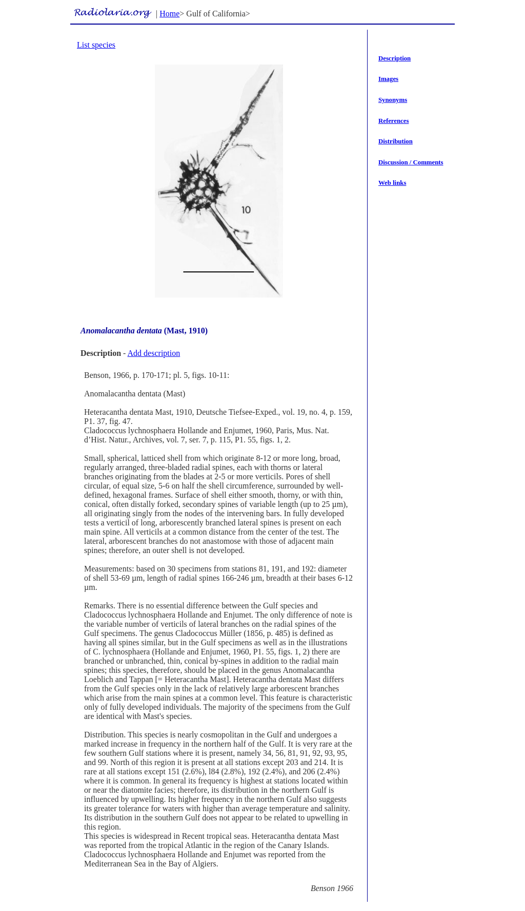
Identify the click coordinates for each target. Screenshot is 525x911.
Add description (154, 353)
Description (394, 58)
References (393, 120)
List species (96, 44)
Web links (392, 182)
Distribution (395, 141)
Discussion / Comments (410, 162)
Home (169, 13)
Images (388, 78)
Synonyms (392, 99)
